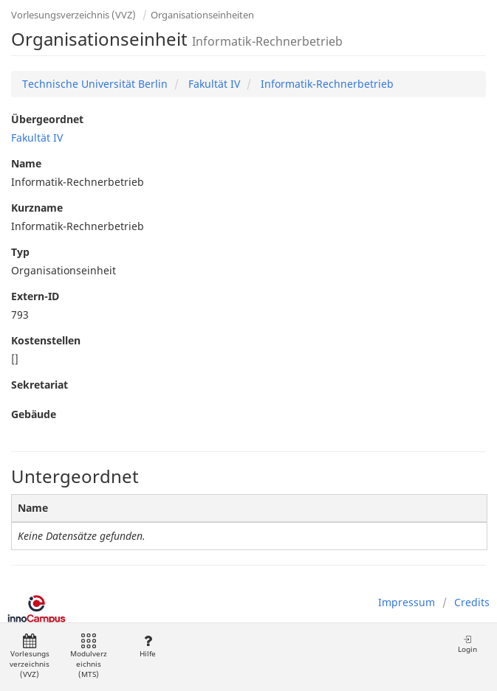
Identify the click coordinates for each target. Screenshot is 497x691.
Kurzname (37, 208)
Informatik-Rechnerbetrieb (326, 84)
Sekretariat (39, 385)
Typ (20, 252)
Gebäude (33, 414)
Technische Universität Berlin (95, 84)
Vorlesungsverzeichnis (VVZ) (73, 14)
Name (26, 163)
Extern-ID (35, 296)
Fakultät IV (212, 84)
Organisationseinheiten (202, 14)
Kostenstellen (45, 340)
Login (467, 644)
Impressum (406, 602)
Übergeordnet (47, 119)
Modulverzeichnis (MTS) (88, 656)
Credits (472, 602)
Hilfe (147, 646)
